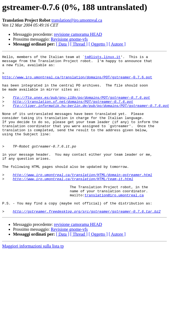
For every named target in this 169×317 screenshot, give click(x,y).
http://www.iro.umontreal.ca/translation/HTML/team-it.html (73, 203)
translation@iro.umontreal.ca (76, 20)
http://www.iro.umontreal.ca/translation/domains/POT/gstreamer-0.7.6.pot (77, 81)
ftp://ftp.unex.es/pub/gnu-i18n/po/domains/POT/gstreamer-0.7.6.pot (81, 106)
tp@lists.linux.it (102, 57)
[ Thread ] (79, 44)
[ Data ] (62, 44)
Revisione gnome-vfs (69, 39)
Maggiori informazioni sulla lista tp (33, 278)
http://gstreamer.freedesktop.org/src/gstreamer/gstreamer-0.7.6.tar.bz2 (87, 243)
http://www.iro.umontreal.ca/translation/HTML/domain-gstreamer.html (82, 199)
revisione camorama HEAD (78, 34)
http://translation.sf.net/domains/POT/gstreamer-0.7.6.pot (73, 111)
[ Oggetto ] (98, 44)
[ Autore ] (117, 44)
